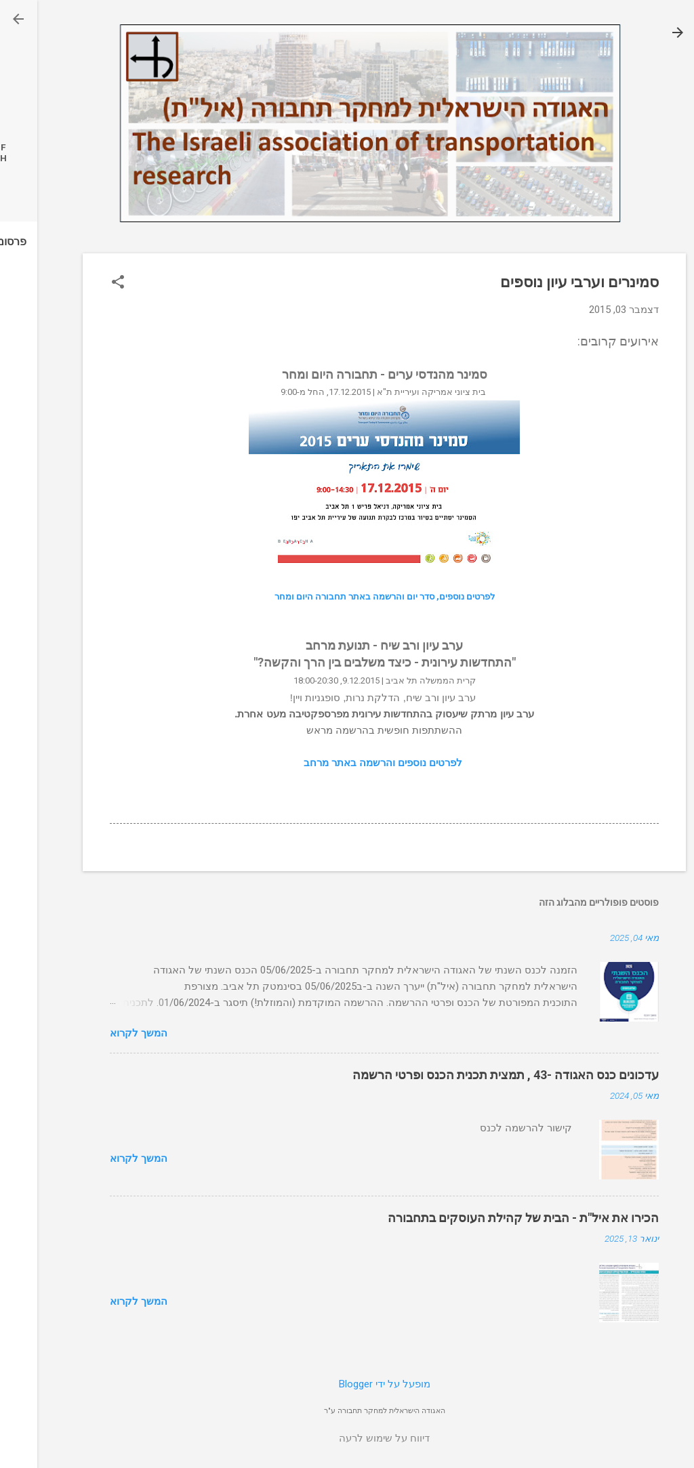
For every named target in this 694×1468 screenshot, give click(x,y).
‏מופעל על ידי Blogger (347, 1384)
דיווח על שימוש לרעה (347, 1438)
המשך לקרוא (101, 1033)
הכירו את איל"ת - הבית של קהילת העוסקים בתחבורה (485, 1218)
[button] (81, 283)
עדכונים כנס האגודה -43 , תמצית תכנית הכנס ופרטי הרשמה (468, 1075)
